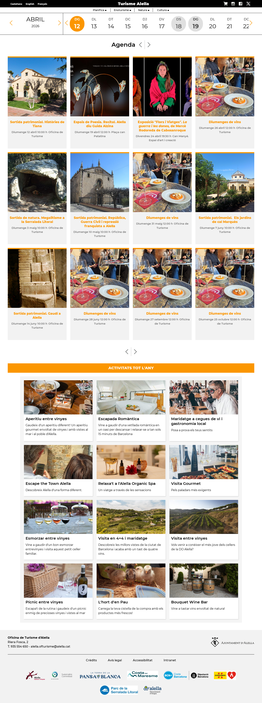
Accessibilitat (143, 660)
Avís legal (115, 660)
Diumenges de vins (225, 122)
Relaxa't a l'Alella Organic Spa (126, 483)
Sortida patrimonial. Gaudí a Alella (37, 315)
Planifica (99, 10)
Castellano (16, 4)
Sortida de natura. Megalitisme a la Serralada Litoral (37, 220)
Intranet (170, 660)
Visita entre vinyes (189, 538)
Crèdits (91, 660)
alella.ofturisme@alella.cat (50, 646)
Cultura (163, 10)
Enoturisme (122, 10)
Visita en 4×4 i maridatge (122, 538)
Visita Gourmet (186, 483)
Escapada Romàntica (118, 418)
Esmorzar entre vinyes (48, 538)
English (30, 4)
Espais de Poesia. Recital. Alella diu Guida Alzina (100, 124)
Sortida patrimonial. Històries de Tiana (37, 124)
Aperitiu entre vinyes (46, 418)
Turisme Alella (133, 3)
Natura (143, 10)
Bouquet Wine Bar (189, 602)
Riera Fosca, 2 (18, 642)
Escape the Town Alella (48, 483)
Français (42, 4)
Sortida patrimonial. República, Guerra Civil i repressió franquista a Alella (100, 222)
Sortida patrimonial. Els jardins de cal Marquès (225, 220)
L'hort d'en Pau (113, 602)
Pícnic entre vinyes (44, 602)
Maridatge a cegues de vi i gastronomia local (196, 421)
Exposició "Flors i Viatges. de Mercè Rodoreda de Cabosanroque (162, 126)
